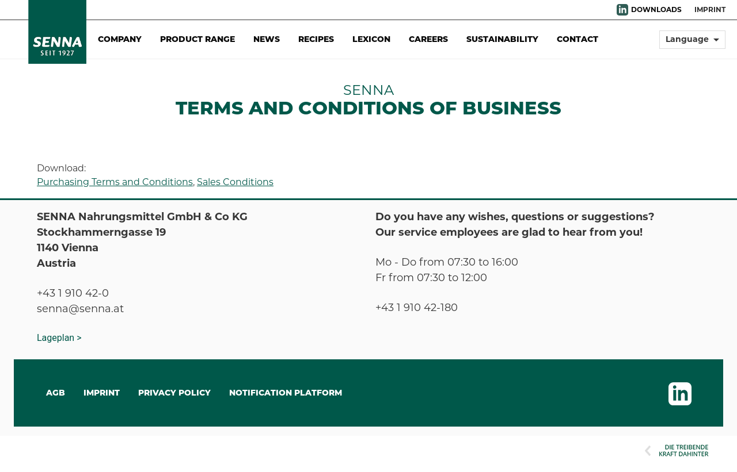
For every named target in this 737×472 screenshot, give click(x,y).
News (266, 39)
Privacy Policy (174, 392)
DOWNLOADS (656, 9)
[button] (692, 44)
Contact (577, 39)
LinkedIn (622, 10)
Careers (428, 39)
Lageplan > (59, 337)
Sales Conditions (235, 181)
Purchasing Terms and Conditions (115, 181)
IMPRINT (101, 392)
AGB (55, 392)
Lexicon (371, 39)
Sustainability (502, 39)
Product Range (197, 39)
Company (120, 39)
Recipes (316, 39)
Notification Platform (285, 392)
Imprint (709, 9)
